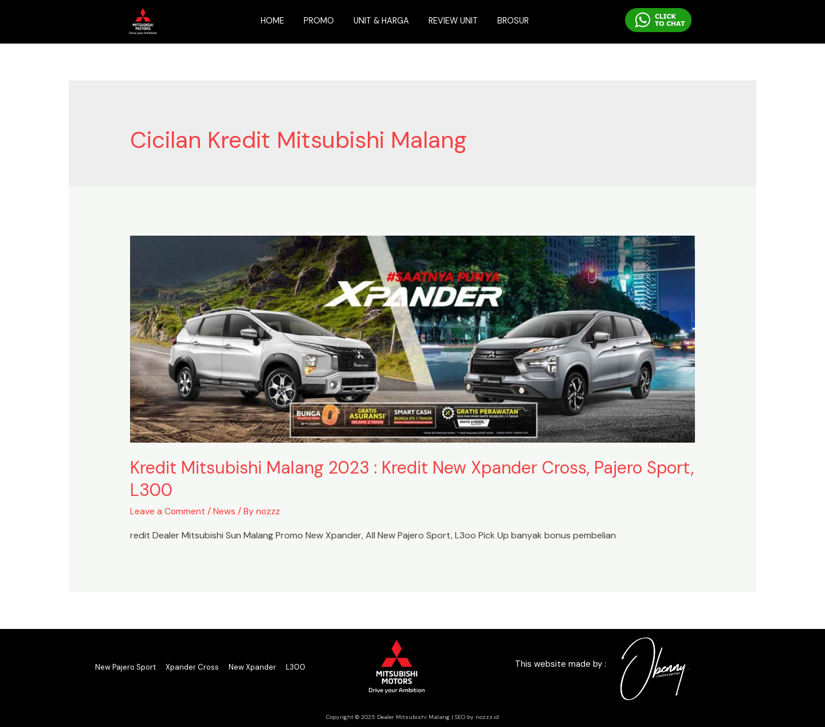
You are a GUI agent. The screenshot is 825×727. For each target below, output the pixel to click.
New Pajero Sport (125, 666)
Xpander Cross (192, 666)
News (225, 511)
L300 (295, 666)
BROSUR (516, 20)
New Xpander (252, 666)
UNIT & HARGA (380, 20)
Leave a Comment (168, 511)
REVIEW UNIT (455, 20)
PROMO (315, 20)
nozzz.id (487, 716)
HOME (269, 20)
